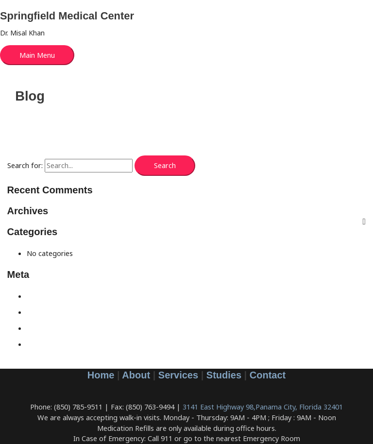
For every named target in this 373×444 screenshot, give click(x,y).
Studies (223, 375)
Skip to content (25, 5)
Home (101, 375)
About (136, 375)
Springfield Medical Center (67, 16)
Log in (37, 296)
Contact (268, 375)
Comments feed (53, 328)
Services (178, 375)
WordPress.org (51, 344)
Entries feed (46, 312)
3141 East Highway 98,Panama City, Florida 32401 (263, 406)
